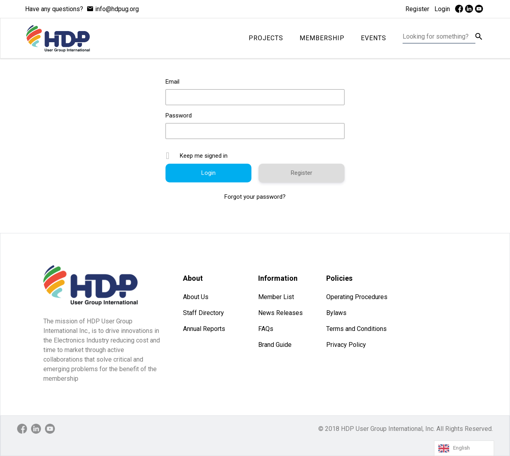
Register (417, 9)
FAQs (265, 329)
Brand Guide (275, 344)
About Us (195, 297)
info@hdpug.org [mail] (117, 9)
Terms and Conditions (356, 329)
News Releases (280, 313)
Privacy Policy (346, 344)
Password (178, 115)
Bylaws (336, 313)
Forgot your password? (255, 196)
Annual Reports (204, 329)
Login (442, 9)
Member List (276, 297)
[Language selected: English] (464, 448)
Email (172, 81)
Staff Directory (203, 313)
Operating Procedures (356, 297)
